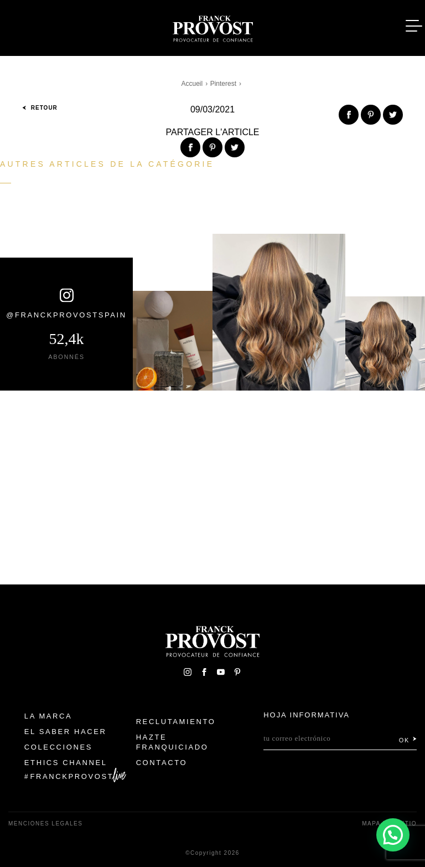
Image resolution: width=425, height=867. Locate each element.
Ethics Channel (65, 762)
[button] (393, 834)
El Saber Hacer (65, 731)
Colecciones (58, 747)
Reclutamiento (176, 721)
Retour (40, 108)
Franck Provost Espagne (212, 26)
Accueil (192, 84)
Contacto (162, 762)
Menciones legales (45, 823)
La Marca (48, 716)
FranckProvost (72, 776)
